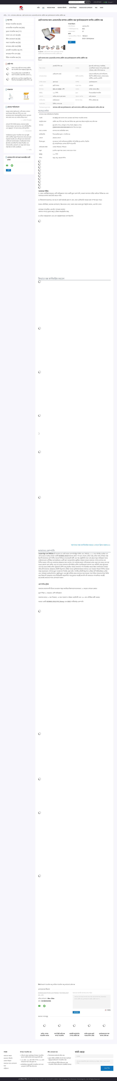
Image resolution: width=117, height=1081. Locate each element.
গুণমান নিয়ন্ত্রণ (73, 7)
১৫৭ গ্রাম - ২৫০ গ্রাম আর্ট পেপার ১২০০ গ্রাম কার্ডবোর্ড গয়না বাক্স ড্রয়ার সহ (32, 1060)
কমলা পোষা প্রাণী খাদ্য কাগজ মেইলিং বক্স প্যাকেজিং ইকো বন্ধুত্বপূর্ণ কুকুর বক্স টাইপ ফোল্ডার (21, 69)
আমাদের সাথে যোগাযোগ (85, 7)
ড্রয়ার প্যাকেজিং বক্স (12, 31)
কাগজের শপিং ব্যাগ (11, 54)
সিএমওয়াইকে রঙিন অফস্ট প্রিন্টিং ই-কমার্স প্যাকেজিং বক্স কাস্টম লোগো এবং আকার (22, 74)
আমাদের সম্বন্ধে (51, 7)
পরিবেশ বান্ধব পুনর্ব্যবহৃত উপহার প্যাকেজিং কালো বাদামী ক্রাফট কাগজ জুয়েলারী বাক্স (32, 1056)
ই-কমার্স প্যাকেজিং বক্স (46, 984)
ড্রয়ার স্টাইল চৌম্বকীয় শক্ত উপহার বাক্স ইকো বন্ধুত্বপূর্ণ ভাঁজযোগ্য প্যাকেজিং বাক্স (59, 1059)
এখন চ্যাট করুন (98, 2)
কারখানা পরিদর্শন (62, 7)
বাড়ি (38, 7)
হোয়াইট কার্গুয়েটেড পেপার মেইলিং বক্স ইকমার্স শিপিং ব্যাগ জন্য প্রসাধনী (74, 1034)
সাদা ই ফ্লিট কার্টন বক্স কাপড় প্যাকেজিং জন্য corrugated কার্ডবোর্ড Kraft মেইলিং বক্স (59, 1034)
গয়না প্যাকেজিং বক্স (12, 42)
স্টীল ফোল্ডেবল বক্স (11, 39)
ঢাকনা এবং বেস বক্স (12, 35)
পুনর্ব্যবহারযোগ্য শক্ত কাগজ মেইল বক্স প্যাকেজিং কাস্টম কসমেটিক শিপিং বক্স (104, 1034)
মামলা (101, 7)
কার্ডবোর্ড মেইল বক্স (70, 984)
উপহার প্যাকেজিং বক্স (12, 24)
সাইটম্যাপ (6, 1068)
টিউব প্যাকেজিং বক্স (12, 57)
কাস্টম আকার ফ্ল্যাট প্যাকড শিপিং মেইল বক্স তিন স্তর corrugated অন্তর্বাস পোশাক (89, 1034)
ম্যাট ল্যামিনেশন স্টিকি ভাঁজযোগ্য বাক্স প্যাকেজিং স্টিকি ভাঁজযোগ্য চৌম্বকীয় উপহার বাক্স (59, 1064)
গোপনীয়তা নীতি (22, 1079)
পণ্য (43, 7)
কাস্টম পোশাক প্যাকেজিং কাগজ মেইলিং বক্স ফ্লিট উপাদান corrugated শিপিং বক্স (44, 1034)
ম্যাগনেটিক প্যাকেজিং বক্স (13, 28)
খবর (96, 7)
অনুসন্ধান (87, 2)
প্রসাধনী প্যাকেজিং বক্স (12, 50)
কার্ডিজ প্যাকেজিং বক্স (58, 984)
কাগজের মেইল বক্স (16, 15)
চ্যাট (70, 42)
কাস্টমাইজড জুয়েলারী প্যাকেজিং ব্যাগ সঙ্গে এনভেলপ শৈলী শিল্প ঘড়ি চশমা (32, 1065)
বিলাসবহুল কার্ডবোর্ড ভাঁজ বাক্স (56, 1055)
